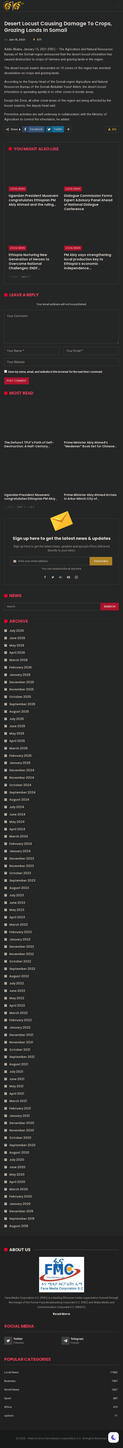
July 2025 (16, 719)
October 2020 (20, 1138)
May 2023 (16, 910)
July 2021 (16, 1072)
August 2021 (18, 1064)
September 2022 (22, 969)
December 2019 (21, 1211)
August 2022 (19, 976)
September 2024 (22, 792)
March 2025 (18, 748)
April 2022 (17, 1005)
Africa (8, 1407)
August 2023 (19, 888)
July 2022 (16, 983)
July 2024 (16, 807)
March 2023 (18, 925)
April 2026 (17, 653)
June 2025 (17, 726)
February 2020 (20, 1196)
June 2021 (16, 1079)
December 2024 (21, 770)
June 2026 (17, 638)
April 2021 (16, 1093)
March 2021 (18, 1101)
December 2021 (21, 1035)
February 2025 (20, 756)
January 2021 (19, 1116)
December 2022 (21, 946)
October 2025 (20, 697)
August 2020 (19, 1152)
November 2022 (21, 954)
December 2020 (21, 1123)
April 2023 (17, 917)
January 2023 (19, 939)
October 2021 (19, 1050)
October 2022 (20, 961)
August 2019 (18, 1226)
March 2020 (18, 1189)
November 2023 (21, 866)
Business (9, 1381)
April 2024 (17, 829)
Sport (7, 1398)
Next (25, 277)
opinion (9, 1415)
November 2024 (21, 778)
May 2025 (16, 733)
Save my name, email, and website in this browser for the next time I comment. (55, 371)
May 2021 (16, 1086)
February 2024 (20, 844)
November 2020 (21, 1130)
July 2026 (16, 631)
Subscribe (101, 561)
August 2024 (19, 799)
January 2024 (20, 851)
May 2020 (17, 1174)
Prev (14, 277)
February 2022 (20, 1020)
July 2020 (16, 1160)
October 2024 (20, 785)
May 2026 (16, 645)
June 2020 (17, 1167)
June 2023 (17, 903)
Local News (17, 189)
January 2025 (19, 763)
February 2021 (20, 1108)
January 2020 (20, 1204)
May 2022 (16, 998)
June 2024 (17, 814)
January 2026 (19, 675)
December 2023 (21, 858)
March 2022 (18, 1013)
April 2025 (17, 741)
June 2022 (17, 991)
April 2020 (17, 1182)
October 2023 (20, 873)
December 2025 (21, 682)
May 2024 (17, 822)
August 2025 (19, 711)
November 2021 (21, 1042)
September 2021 (21, 1057)
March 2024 (18, 836)
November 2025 (21, 689)
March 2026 (18, 660)
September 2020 (22, 1145)
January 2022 (19, 1027)
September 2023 (22, 880)
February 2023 (20, 932)
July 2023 (16, 895)
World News (11, 1389)
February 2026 (20, 667)
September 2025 (22, 704)
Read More (61, 1314)
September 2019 (21, 1219)
